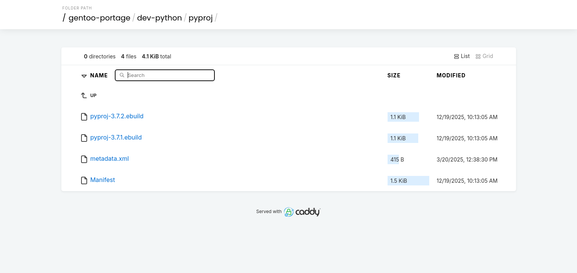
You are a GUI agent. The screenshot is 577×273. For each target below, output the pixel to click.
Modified (451, 75)
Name (99, 75)
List (461, 56)
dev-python (159, 18)
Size (394, 75)
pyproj (201, 18)
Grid (484, 56)
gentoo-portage (99, 18)
